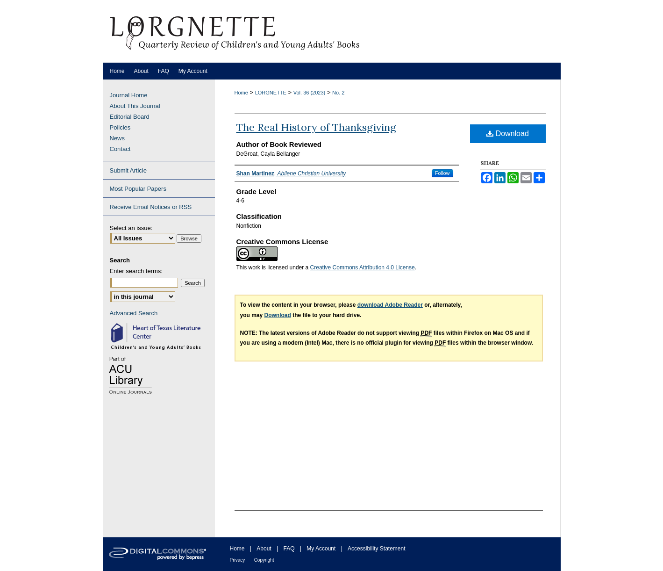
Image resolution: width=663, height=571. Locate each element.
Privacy (237, 560)
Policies (120, 127)
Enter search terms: (136, 271)
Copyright (264, 560)
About (264, 548)
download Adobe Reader (390, 305)
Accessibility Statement (376, 548)
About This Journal (135, 105)
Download (507, 133)
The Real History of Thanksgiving (316, 127)
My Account (321, 548)
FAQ (288, 548)
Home (241, 92)
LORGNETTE (270, 92)
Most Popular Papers (138, 188)
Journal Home (129, 95)
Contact (120, 148)
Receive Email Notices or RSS (151, 206)
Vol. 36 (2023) (309, 92)
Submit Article (128, 170)
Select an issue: (131, 227)
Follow (442, 173)
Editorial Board (130, 116)
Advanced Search (134, 313)
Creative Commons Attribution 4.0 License (362, 267)
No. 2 (338, 92)
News (117, 138)
